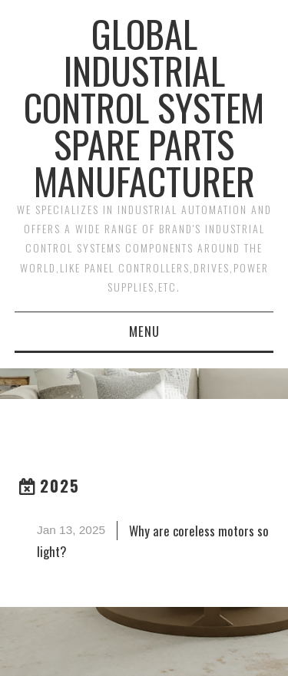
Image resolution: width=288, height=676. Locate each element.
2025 (60, 485)
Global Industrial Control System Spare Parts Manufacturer (144, 107)
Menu (144, 331)
